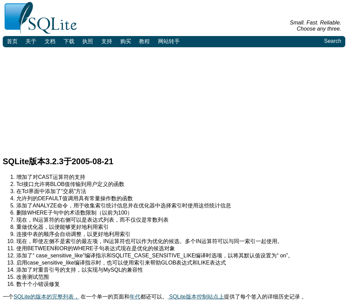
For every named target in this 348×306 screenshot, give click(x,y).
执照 (87, 41)
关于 (30, 41)
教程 (144, 41)
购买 (125, 41)
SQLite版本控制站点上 (196, 297)
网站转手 (169, 41)
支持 (106, 41)
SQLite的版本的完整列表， (46, 297)
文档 (50, 41)
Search (332, 41)
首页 (12, 41)
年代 (134, 297)
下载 (69, 41)
